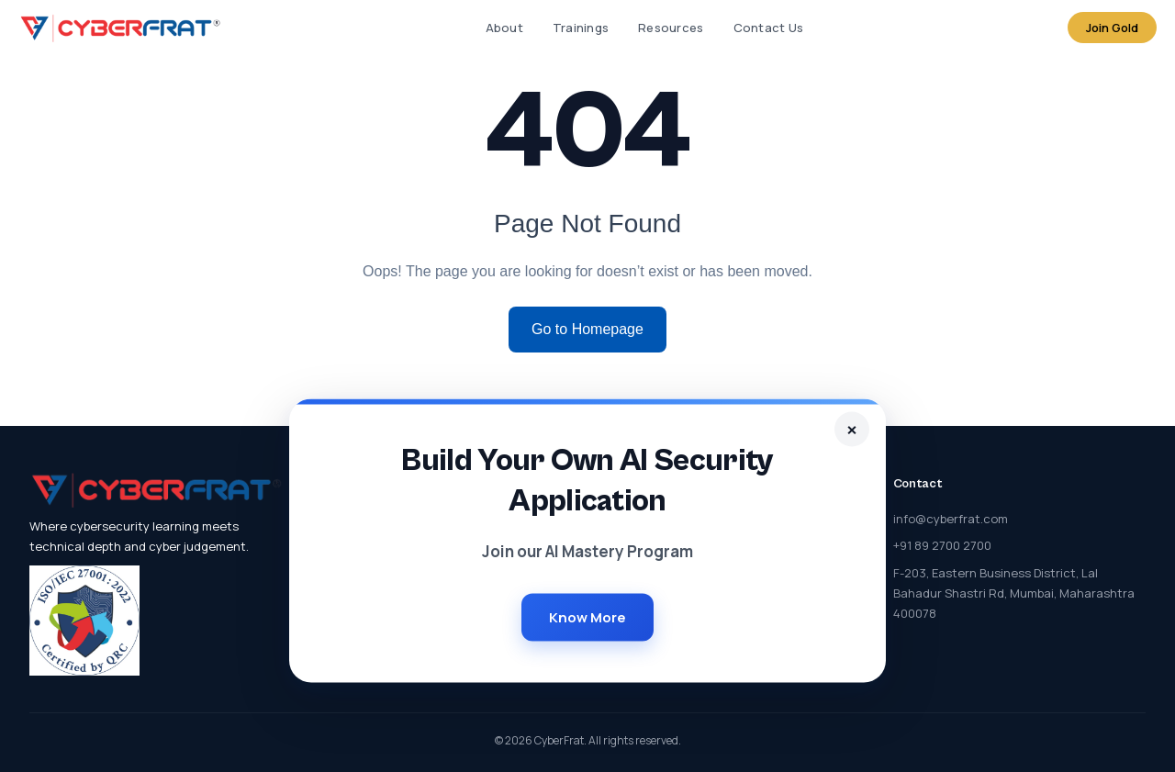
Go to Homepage (587, 329)
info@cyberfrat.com (950, 518)
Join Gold (1112, 27)
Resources (670, 27)
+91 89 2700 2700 (942, 545)
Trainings (581, 27)
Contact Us (768, 27)
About (504, 27)
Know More (587, 616)
